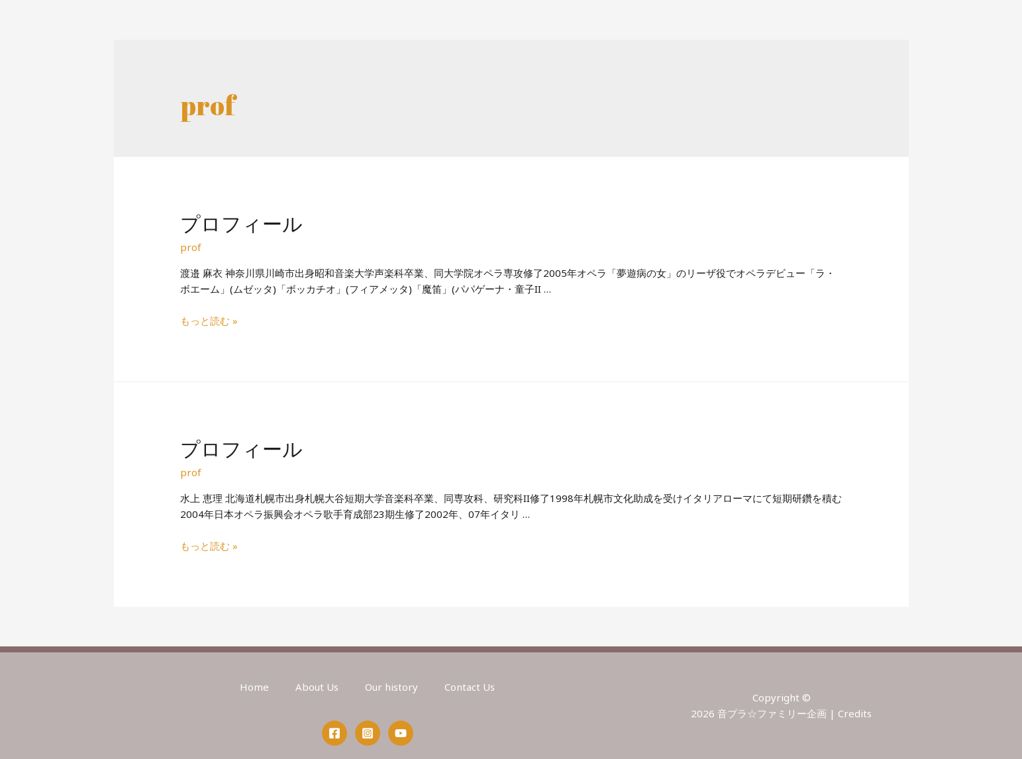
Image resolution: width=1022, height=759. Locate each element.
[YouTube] (400, 733)
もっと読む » (209, 320)
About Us (316, 686)
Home (254, 686)
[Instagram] (367, 733)
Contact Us (469, 686)
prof (190, 247)
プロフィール (241, 223)
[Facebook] (334, 733)
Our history (391, 686)
